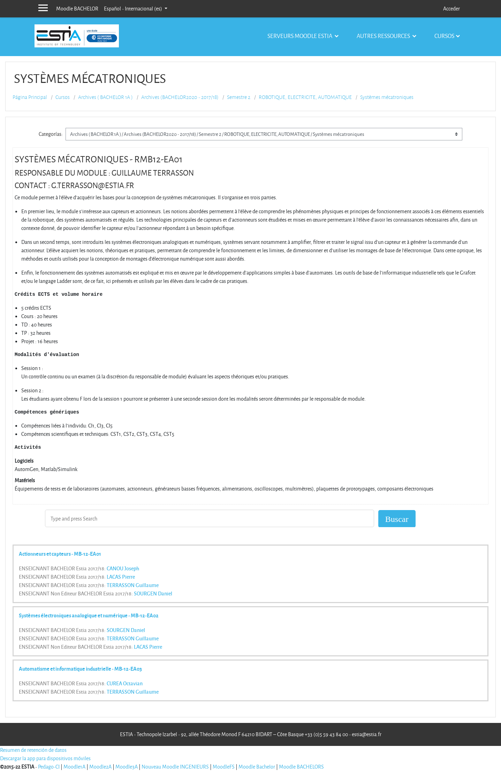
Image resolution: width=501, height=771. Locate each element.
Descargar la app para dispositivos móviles (45, 758)
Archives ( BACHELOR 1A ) (105, 97)
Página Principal (30, 97)
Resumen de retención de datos (33, 750)
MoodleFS (224, 766)
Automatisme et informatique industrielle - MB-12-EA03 (80, 668)
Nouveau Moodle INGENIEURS (175, 766)
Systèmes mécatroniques (386, 97)
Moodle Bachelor (256, 766)
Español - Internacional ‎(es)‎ (133, 8)
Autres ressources (384, 36)
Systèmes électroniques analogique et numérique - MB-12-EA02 (89, 615)
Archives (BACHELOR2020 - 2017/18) (180, 97)
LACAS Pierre (121, 576)
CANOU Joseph (123, 568)
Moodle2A (100, 766)
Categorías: (51, 134)
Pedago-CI (49, 766)
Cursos (444, 36)
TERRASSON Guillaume (133, 584)
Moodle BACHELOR (77, 8)
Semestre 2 (238, 97)
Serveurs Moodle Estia (300, 36)
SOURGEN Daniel (153, 593)
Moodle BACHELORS (301, 766)
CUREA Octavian (125, 683)
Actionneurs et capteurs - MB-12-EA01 (60, 553)
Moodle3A (126, 766)
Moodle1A (74, 766)
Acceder (451, 8)
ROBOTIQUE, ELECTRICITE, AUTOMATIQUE (305, 97)
